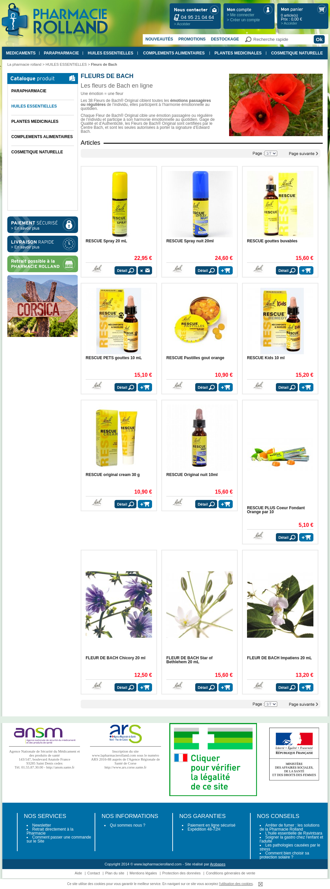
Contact (93, 873)
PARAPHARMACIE (61, 53)
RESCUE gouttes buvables (272, 241)
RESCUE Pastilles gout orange (195, 358)
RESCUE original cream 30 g (113, 474)
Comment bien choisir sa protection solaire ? (284, 855)
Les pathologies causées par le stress (290, 847)
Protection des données (181, 873)
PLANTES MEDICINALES (238, 53)
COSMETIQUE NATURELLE (297, 53)
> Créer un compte (243, 20)
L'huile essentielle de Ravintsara (293, 833)
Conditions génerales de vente (230, 873)
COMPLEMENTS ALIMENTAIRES (174, 53)
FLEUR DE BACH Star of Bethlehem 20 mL (189, 660)
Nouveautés (159, 39)
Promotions (192, 39)
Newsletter (41, 825)
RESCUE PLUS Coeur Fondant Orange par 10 (276, 510)
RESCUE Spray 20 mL (106, 241)
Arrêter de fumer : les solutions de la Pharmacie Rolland (289, 827)
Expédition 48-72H (204, 829)
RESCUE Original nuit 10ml (192, 474)
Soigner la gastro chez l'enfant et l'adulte (291, 839)
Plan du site (114, 873)
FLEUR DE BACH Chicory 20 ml (115, 658)
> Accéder (182, 24)
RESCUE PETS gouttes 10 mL (114, 358)
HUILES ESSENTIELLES (110, 53)
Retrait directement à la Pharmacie (50, 831)
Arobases (217, 864)
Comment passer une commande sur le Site (59, 839)
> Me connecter (240, 15)
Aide (78, 873)
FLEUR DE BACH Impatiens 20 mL (279, 658)
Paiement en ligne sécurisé (211, 825)
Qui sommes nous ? (127, 825)
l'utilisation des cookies (236, 884)
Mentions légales (143, 873)
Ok (319, 39)
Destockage (225, 39)
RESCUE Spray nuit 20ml (190, 241)
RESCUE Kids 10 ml (266, 358)
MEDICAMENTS (21, 53)
